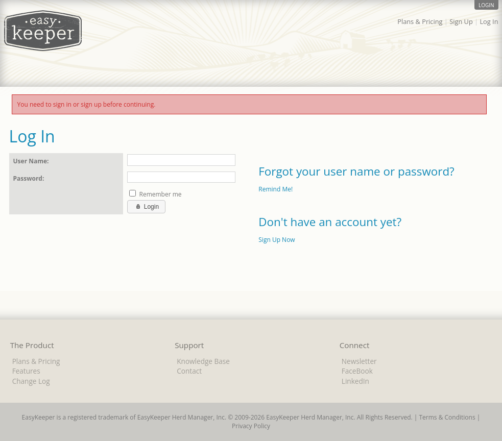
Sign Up (461, 21)
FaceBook (357, 371)
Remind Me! (275, 189)
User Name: (31, 161)
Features (26, 371)
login (486, 5)
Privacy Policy (251, 426)
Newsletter (359, 361)
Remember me (160, 194)
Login (146, 206)
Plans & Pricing (419, 21)
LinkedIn (355, 381)
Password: (28, 178)
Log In (489, 21)
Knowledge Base (203, 361)
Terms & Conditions (447, 417)
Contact (189, 371)
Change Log (31, 381)
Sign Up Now (276, 239)
